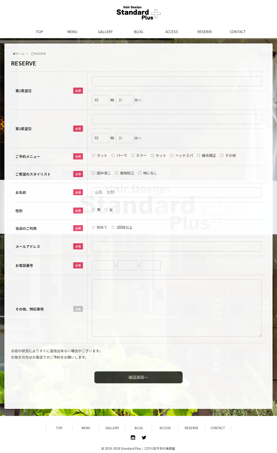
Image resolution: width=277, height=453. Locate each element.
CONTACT (218, 428)
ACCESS (165, 428)
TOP (59, 428)
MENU (85, 428)
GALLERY (112, 428)
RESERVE (191, 428)
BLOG (139, 428)
